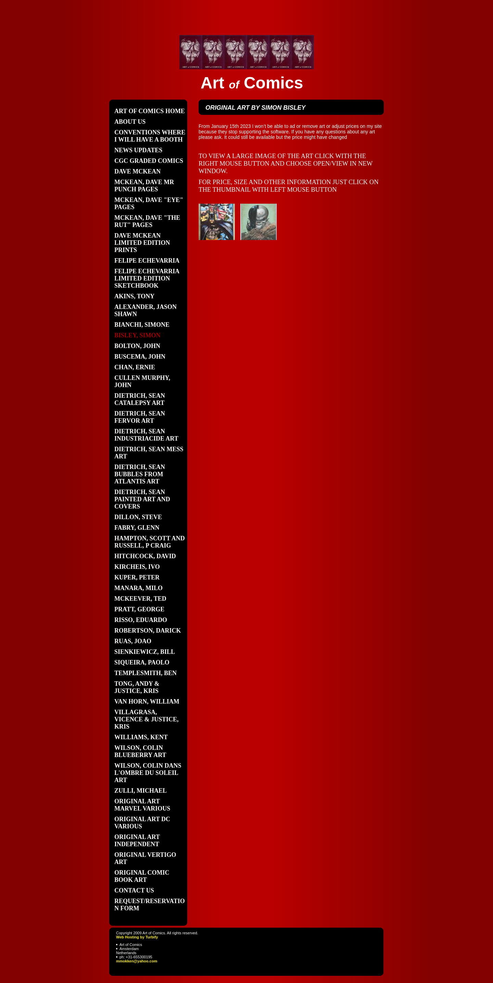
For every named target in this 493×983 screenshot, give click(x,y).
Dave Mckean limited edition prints (142, 242)
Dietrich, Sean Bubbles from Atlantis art (139, 474)
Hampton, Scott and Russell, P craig (149, 542)
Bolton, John (137, 346)
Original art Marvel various (142, 805)
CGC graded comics (148, 160)
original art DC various (142, 823)
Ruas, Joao (132, 641)
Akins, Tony (134, 296)
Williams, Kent (141, 737)
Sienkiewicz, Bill (144, 651)
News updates (138, 150)
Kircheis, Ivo (137, 566)
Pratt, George (139, 609)
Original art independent (137, 841)
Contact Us (134, 890)
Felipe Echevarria (146, 260)
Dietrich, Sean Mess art (149, 453)
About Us (130, 121)
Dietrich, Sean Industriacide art (146, 435)
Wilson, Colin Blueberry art (140, 751)
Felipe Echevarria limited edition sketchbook (146, 278)
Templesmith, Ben (145, 673)
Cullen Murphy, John (142, 381)
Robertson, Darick (147, 630)
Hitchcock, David (145, 556)
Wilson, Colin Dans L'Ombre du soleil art (147, 772)
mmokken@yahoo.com (136, 961)
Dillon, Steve (138, 517)
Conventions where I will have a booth (149, 136)
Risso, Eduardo (140, 619)
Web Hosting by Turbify (137, 937)
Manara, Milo (138, 588)
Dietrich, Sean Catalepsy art (139, 399)
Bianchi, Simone (141, 324)
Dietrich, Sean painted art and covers (142, 499)
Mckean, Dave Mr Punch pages (144, 186)
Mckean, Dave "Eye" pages (148, 203)
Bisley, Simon (137, 335)
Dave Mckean (137, 171)
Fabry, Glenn (136, 527)
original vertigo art (145, 858)
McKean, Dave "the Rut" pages (147, 221)
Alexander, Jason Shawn (145, 310)
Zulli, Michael (140, 790)
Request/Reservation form (149, 905)
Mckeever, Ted (140, 598)
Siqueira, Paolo (141, 662)
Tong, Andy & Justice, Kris (137, 687)
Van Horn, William (146, 701)
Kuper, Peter (137, 577)
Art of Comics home (149, 111)
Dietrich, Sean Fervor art (139, 417)
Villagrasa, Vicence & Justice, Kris (146, 719)
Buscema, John (139, 356)
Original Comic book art (141, 876)
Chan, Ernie (134, 367)
